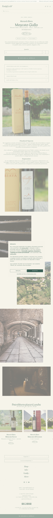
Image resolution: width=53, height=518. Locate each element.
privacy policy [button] (25, 248)
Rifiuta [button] (18, 270)
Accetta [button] (35, 270)
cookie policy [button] (13, 254)
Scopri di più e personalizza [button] (26, 274)
